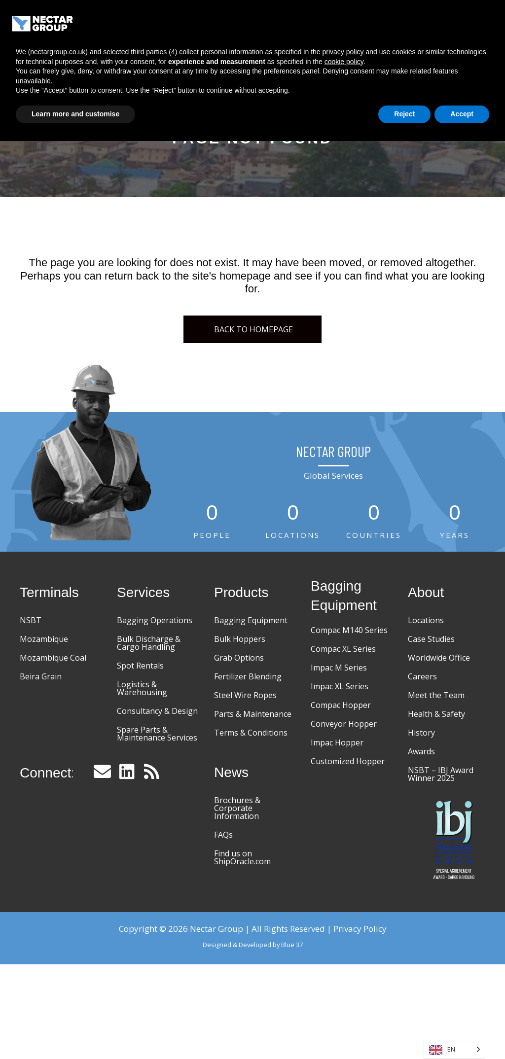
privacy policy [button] (343, 970)
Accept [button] (461, 1032)
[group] (212, 522)
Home (184, 21)
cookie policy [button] (344, 980)
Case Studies (387, 22)
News (395, 46)
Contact (435, 46)
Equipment (328, 22)
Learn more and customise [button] (75, 1032)
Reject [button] (404, 1032)
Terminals (228, 22)
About (438, 22)
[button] (102, 771)
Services (277, 22)
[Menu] (471, 22)
